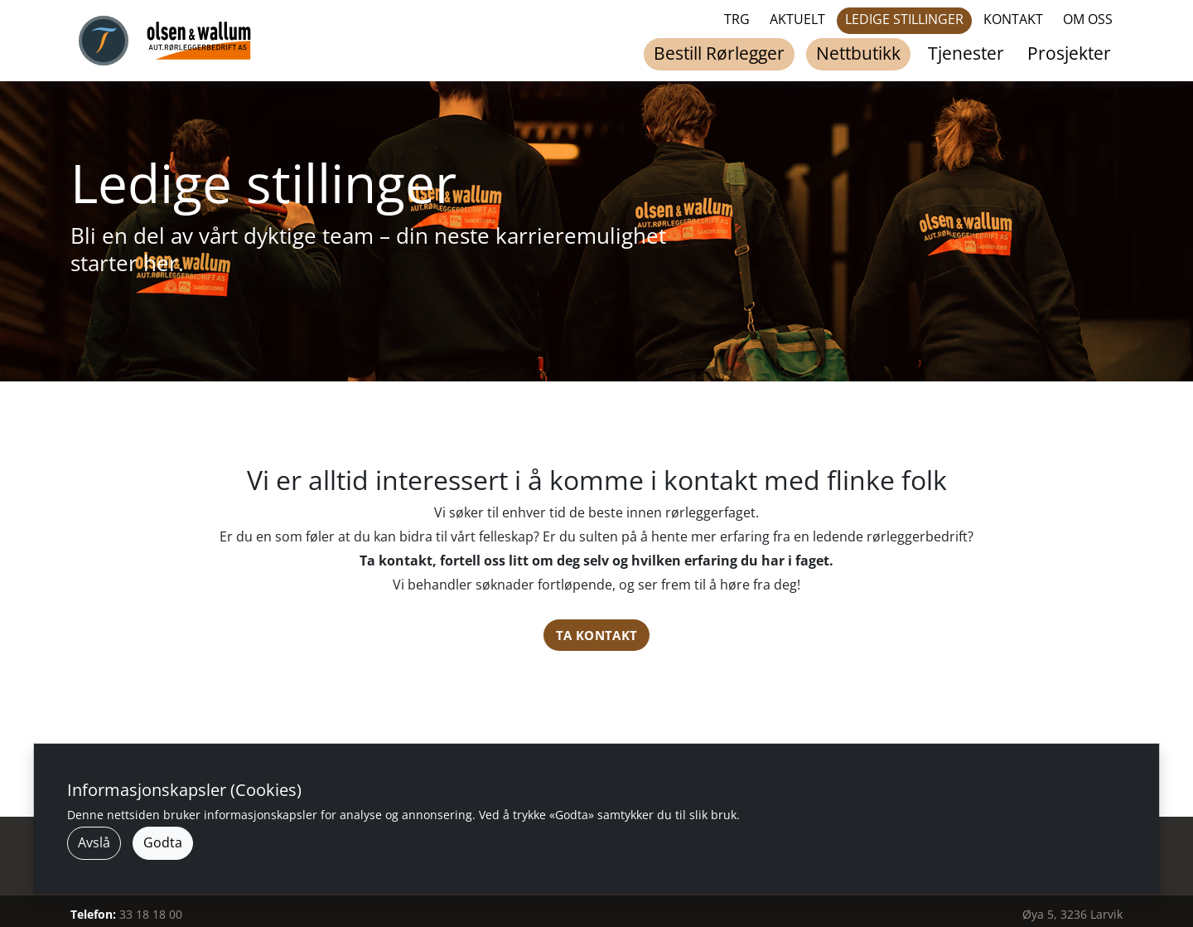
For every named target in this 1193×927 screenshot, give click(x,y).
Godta (162, 842)
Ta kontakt (597, 635)
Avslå (94, 842)
